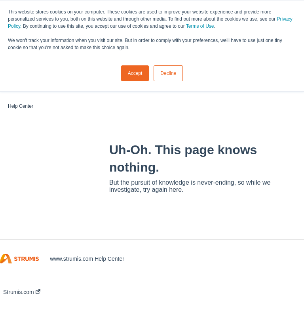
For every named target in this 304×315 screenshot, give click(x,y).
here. (176, 189)
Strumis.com (21, 292)
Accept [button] (135, 73)
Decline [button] (168, 73)
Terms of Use (200, 26)
